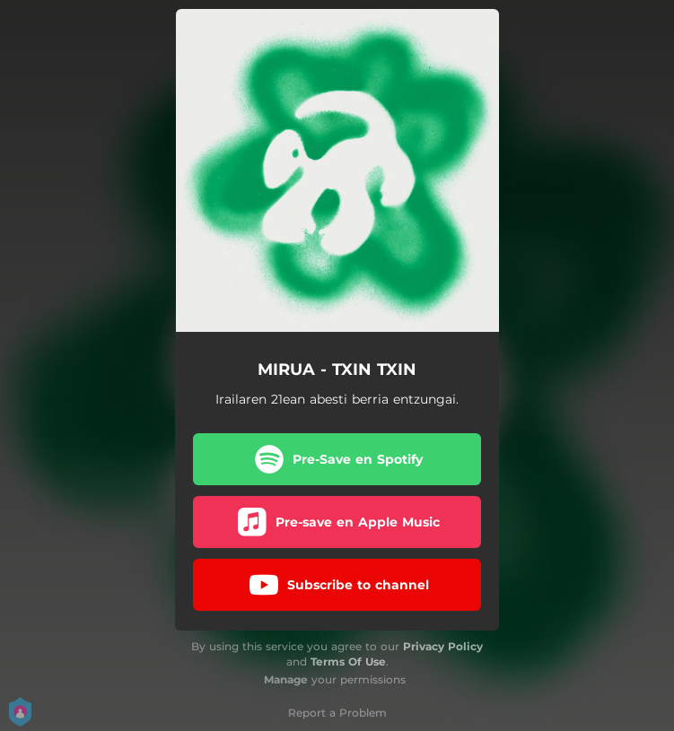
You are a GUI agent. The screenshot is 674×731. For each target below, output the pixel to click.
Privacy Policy (443, 646)
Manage (286, 679)
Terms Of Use (348, 661)
